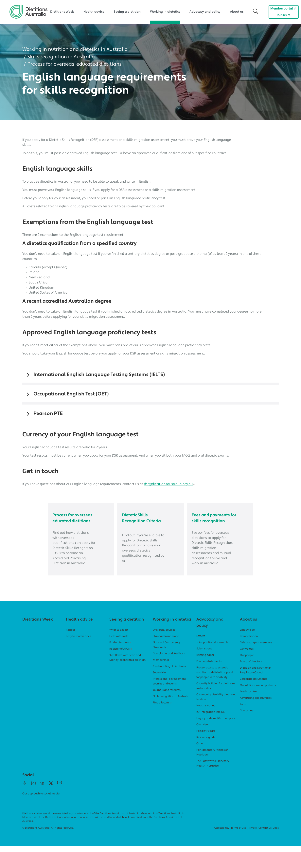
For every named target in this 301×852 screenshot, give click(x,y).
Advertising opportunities (256, 704)
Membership (161, 666)
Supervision (160, 678)
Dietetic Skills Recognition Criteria (138, 521)
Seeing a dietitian (127, 11)
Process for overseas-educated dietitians (74, 64)
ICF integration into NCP (211, 718)
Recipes (70, 636)
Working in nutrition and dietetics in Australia (75, 49)
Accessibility (221, 834)
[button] (255, 11)
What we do (247, 636)
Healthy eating (205, 711)
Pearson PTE (48, 413)
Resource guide (205, 743)
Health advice (93, 11)
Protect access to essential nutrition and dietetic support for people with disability (214, 678)
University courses (164, 636)
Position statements (208, 667)
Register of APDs (121, 655)
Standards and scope (166, 642)
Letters (200, 642)
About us (236, 11)
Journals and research (167, 696)
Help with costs (118, 642)
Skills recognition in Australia (61, 57)
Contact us (246, 716)
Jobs (242, 710)
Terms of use (238, 834)
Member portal (283, 8)
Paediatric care (206, 737)
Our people (247, 661)
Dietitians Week (62, 11)
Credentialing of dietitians (169, 672)
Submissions (204, 654)
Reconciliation (249, 642)
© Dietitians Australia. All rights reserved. (48, 834)
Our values (247, 655)
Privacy (252, 834)
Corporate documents (253, 685)
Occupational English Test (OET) (71, 394)
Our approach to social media (41, 799)
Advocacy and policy (205, 11)
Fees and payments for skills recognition (215, 521)
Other (200, 749)
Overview (202, 730)
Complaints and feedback (169, 659)
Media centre (248, 697)
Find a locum (163, 708)
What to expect (118, 636)
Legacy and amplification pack (215, 724)
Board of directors (251, 667)
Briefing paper (205, 661)
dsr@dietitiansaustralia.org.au (169, 484)
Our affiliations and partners (258, 691)
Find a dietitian (120, 648)
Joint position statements (212, 648)
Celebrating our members (256, 648)
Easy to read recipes (78, 642)
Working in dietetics (165, 11)
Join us (283, 15)
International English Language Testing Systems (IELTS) (99, 374)
